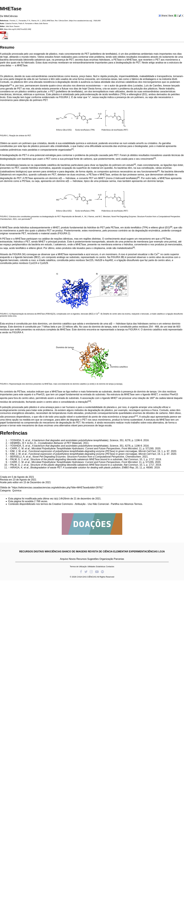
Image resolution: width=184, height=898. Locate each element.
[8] (171, 227)
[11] (136, 416)
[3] (155, 158)
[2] (72, 149)
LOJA (161, 551)
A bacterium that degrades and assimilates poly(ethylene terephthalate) (70, 440)
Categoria (5, 490)
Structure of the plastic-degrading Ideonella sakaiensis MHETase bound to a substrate (76, 459)
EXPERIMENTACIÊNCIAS (143, 551)
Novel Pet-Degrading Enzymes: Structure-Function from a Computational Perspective (78, 456)
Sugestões (93, 559)
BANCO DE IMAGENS (74, 551)
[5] (158, 171)
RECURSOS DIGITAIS (31, 551)
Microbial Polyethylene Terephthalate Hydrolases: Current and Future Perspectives (75, 448)
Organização (106, 559)
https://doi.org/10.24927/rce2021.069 (17, 29)
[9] (134, 247)
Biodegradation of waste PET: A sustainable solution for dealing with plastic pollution (75, 467)
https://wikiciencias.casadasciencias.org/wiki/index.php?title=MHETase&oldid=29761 (57, 487)
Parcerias (119, 559)
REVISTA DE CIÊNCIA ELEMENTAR (108, 551)
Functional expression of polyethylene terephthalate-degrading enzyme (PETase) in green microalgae (82, 451)
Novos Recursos (78, 559)
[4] (135, 164)
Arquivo (64, 559)
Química (16, 490)
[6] (138, 177)
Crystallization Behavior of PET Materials (60, 443)
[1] (11, 85)
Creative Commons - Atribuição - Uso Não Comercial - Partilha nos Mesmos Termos (97, 504)
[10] (89, 401)
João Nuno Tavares (13, 26)
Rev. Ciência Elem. (61, 20)
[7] (31, 218)
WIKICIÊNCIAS (53, 551)
